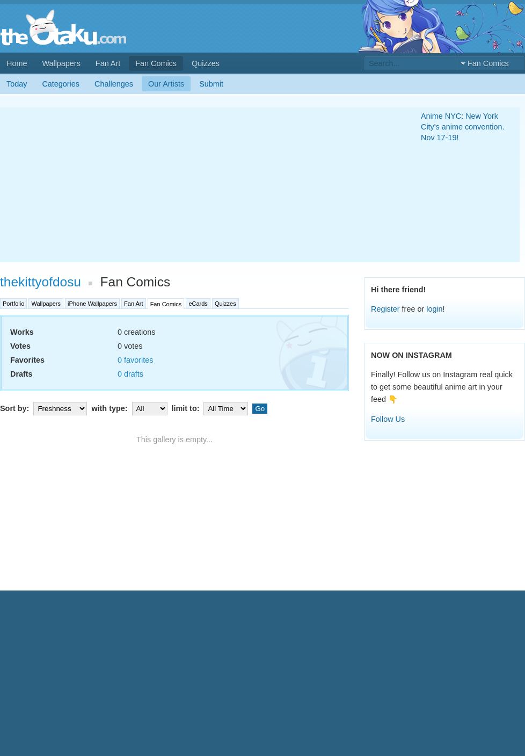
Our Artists (166, 84)
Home (16, 63)
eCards (197, 303)
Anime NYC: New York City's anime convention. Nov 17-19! (463, 127)
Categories (60, 84)
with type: (130, 408)
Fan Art (108, 63)
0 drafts (130, 374)
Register (385, 309)
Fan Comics (156, 63)
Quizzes (206, 63)
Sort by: (44, 408)
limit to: (211, 408)
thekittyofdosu (40, 282)
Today (16, 84)
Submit (211, 84)
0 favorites (135, 360)
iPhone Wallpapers (92, 303)
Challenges (113, 84)
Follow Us (388, 419)
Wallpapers (61, 63)
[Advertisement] (196, 185)
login (434, 309)
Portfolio (13, 303)
